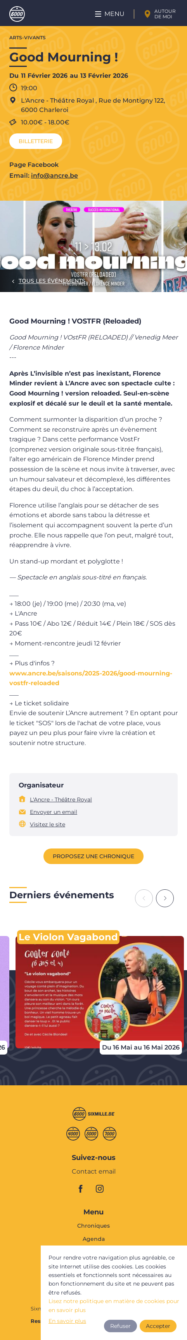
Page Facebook (34, 164)
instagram (102, 1189)
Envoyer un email (53, 811)
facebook (85, 1189)
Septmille (109, 1134)
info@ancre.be (54, 175)
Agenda (94, 1239)
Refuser (120, 1326)
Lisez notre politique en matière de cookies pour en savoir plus (113, 1305)
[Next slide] (165, 898)
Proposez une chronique (93, 856)
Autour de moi (165, 13)
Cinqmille (91, 1134)
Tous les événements (52, 280)
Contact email (94, 1172)
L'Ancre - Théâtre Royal (61, 799)
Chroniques (93, 1226)
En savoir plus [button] (67, 1320)
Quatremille (73, 1134)
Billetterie (36, 141)
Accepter (158, 1326)
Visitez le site (47, 824)
